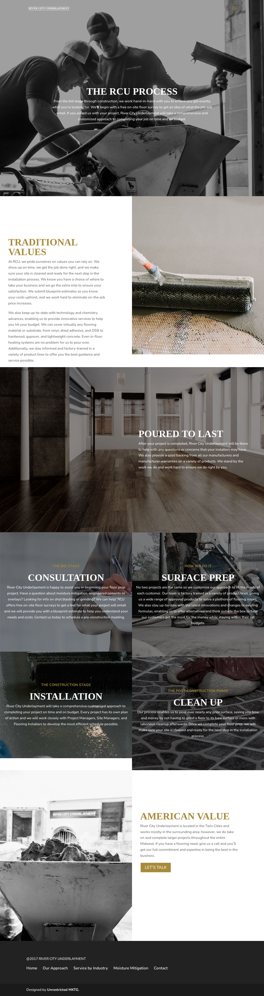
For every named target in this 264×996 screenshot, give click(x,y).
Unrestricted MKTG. (63, 989)
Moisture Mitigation (130, 968)
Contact (161, 968)
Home (31, 968)
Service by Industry (90, 968)
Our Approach (55, 968)
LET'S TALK (156, 867)
